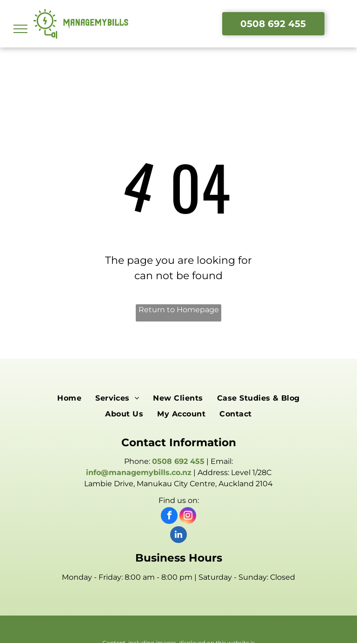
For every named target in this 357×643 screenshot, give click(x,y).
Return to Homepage (179, 309)
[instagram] (187, 516)
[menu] (20, 29)
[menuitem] (69, 398)
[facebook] (169, 516)
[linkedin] (178, 535)
